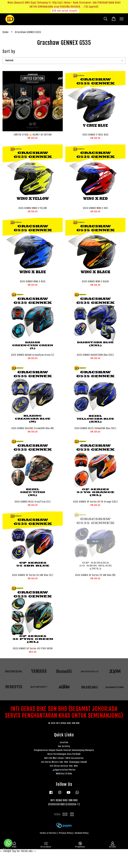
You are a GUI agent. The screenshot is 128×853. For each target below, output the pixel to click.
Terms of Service (48, 833)
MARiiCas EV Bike (64, 773)
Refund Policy (82, 833)
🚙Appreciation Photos (64, 769)
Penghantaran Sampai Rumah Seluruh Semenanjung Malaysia (64, 750)
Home (6, 32)
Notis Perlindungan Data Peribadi (64, 754)
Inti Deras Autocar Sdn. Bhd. (64, 766)
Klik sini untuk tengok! (65, 10)
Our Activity (64, 746)
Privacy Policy (66, 833)
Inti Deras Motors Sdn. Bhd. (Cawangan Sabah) (64, 762)
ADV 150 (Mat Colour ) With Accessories (64, 758)
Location (64, 742)
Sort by (9, 51)
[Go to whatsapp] (8, 843)
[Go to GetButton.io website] (8, 849)
